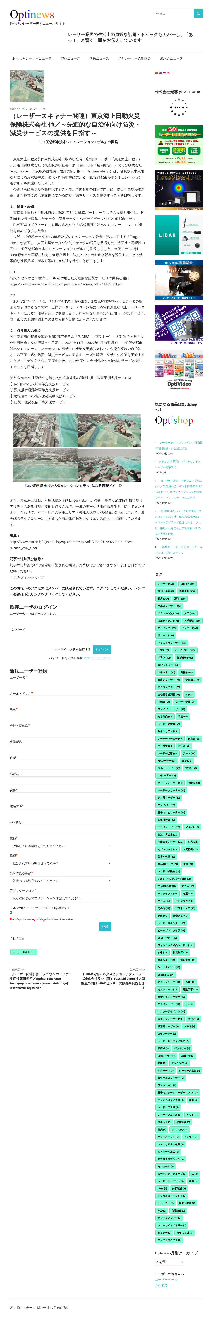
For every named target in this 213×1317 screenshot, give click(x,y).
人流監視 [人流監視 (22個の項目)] (190, 849)
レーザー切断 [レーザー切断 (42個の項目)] (167, 753)
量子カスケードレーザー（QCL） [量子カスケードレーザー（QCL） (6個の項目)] (178, 1092)
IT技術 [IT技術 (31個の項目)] (194, 783)
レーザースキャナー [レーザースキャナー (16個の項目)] (171, 923)
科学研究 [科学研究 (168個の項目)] (192, 621)
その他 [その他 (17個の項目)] (164, 908)
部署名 (14, 774)
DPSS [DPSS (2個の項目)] (162, 1188)
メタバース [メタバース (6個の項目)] (166, 1070)
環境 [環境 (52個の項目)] (183, 716)
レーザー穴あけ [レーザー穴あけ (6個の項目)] (189, 1070)
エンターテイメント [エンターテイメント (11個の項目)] (171, 1011)
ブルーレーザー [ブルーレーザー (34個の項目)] (169, 768)
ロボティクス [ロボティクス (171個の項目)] (168, 621)
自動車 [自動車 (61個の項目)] (164, 702)
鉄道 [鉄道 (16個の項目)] (162, 916)
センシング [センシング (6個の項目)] (179, 1063)
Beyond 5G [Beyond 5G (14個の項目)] (166, 975)
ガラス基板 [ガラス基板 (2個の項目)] (184, 1233)
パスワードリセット (97, 658)
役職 (14, 790)
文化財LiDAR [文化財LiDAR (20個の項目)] (167, 886)
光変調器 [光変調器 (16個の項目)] (180, 916)
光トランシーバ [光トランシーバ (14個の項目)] (169, 982)
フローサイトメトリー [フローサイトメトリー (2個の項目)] (172, 1225)
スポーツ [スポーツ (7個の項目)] (187, 1056)
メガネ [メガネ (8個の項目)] (189, 1026)
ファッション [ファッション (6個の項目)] (167, 1085)
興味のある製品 (21, 873)
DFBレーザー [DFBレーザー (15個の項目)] (167, 938)
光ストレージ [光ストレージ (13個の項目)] (167, 989)
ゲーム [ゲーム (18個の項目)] (164, 901)
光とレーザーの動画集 (134, 58)
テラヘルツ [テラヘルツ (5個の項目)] (179, 1129)
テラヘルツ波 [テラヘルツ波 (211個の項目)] (168, 613)
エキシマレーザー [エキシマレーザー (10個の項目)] (170, 1019)
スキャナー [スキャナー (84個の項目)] (166, 672)
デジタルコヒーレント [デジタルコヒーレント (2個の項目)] (172, 1196)
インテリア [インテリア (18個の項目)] (184, 901)
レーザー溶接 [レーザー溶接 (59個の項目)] (185, 702)
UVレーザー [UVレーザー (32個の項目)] (167, 775)
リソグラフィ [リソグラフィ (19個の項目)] (167, 893)
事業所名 (16, 741)
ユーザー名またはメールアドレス (33, 613)
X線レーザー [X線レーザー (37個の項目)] (167, 761)
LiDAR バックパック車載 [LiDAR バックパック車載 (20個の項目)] (174, 879)
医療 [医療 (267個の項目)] (163, 599)
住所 (13, 758)
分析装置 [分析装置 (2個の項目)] (179, 1188)
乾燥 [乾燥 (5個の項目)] (162, 1129)
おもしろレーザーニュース (32, 58)
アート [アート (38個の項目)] (189, 753)
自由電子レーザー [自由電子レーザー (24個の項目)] (170, 842)
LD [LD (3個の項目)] (194, 1174)
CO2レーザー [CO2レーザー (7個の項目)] (166, 1056)
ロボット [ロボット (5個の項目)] (164, 1122)
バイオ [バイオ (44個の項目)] (184, 746)
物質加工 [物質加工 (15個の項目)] (180, 952)
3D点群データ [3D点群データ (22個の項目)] (168, 864)
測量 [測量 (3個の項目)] (193, 1181)
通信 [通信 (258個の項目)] (179, 599)
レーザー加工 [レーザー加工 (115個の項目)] (184, 650)
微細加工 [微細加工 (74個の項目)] (192, 680)
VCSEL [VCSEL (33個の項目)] (191, 768)
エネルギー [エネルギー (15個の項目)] (166, 960)
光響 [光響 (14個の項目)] (190, 982)
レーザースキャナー (23, 952)
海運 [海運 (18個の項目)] (188, 893)
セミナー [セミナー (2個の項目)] (164, 1233)
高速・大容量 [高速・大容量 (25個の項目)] (167, 834)
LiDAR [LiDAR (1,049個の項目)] (187, 584)
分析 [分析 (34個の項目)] (186, 761)
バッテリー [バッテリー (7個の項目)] (182, 1048)
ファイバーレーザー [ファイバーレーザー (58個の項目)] (171, 709)
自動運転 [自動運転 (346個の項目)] (187, 591)
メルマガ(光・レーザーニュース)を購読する (40, 908)
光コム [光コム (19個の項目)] (188, 886)
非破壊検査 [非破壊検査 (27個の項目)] (166, 820)
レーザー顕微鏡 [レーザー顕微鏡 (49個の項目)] (169, 724)
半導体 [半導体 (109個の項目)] (164, 657)
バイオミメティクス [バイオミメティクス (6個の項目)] (171, 1100)
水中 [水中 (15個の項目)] (162, 952)
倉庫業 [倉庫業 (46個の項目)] (194, 739)
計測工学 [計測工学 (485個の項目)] (166, 591)
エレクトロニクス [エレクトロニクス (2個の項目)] (169, 1240)
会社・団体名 (20, 725)
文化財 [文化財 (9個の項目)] (193, 1019)
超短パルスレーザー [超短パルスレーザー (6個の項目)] (171, 1078)
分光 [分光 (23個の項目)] (193, 842)
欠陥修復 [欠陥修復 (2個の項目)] (178, 1211)
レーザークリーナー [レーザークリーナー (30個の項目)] (171, 790)
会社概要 (161, 1285)
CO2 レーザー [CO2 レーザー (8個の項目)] (167, 1033)
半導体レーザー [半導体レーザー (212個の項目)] (169, 606)
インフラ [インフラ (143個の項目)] (190, 628)
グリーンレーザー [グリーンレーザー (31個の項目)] (170, 783)
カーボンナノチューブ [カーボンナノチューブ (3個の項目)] (172, 1174)
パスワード (17, 629)
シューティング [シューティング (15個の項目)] (169, 967)
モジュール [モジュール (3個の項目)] (166, 1166)
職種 (14, 855)
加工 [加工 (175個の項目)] (189, 613)
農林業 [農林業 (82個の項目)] (186, 672)
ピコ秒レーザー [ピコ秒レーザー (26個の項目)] (169, 827)
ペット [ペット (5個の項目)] (191, 1115)
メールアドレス (21, 693)
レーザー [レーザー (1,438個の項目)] (166, 584)
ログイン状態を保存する (74, 649)
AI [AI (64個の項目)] (188, 694)
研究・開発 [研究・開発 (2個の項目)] (187, 1203)
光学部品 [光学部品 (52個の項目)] (165, 716)
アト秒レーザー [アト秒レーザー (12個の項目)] (169, 1004)
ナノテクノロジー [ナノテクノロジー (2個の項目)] (169, 1218)
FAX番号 (16, 822)
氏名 (14, 709)
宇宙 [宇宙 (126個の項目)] (163, 650)
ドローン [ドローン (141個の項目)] (166, 635)
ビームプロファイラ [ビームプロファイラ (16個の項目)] (171, 930)
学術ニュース (99, 58)
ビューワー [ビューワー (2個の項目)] (166, 1203)
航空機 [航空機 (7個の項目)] (163, 1048)
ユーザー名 (18, 677)
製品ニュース (70, 58)
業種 (14, 838)
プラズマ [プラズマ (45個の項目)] (165, 746)
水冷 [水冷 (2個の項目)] (162, 1211)
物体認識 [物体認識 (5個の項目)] (183, 1122)
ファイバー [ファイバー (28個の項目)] (166, 805)
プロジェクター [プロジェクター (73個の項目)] (169, 687)
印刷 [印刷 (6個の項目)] (193, 1100)
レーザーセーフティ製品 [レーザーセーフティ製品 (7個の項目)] (173, 1041)
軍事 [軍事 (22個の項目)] (188, 864)
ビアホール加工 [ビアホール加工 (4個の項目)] (168, 1152)
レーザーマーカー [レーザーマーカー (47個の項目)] (170, 739)
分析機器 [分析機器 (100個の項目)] (185, 657)
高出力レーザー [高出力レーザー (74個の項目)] (169, 680)
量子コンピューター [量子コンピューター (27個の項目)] (171, 812)
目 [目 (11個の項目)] (189, 1004)
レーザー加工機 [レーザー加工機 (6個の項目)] (168, 1107)
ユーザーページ (166, 1279)
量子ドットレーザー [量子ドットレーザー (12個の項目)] (171, 997)
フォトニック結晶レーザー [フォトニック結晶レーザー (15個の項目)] (175, 945)
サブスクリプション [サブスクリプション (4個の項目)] (171, 1159)
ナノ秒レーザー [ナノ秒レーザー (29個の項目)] (169, 798)
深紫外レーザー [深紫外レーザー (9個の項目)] (168, 1026)
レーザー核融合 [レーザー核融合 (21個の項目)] (169, 871)
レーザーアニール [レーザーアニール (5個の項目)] (169, 1115)
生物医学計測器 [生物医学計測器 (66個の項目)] (169, 694)
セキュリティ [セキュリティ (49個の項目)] (167, 731)
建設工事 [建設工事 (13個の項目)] (190, 989)
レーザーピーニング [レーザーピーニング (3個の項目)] (171, 1181)
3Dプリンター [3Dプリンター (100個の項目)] (168, 665)
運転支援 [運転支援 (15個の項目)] (187, 960)
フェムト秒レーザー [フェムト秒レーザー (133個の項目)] (172, 643)
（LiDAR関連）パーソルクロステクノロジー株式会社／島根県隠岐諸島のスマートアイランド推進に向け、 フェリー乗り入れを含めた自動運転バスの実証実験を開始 (178, 522)
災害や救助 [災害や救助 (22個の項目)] (166, 856)
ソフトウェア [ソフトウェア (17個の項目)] (185, 908)
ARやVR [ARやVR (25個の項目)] (192, 827)
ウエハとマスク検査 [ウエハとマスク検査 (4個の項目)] (171, 1144)
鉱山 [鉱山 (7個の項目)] (162, 1063)
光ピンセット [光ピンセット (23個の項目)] (167, 849)
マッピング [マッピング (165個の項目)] (167, 628)
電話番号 (17, 806)
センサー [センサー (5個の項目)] (190, 1137)
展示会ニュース (171, 58)
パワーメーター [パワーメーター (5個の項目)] (168, 1137)
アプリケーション (23, 890)
